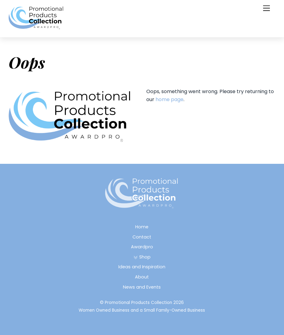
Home (141, 227)
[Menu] (266, 8)
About (142, 277)
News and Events (142, 287)
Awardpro (142, 247)
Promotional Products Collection (138, 302)
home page (169, 99)
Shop (141, 257)
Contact (141, 237)
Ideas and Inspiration (141, 267)
